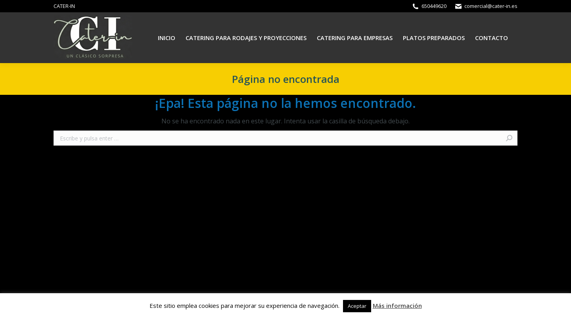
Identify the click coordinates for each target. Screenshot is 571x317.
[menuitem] (166, 38)
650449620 (434, 6)
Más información (397, 305)
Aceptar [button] (357, 305)
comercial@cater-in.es (490, 6)
